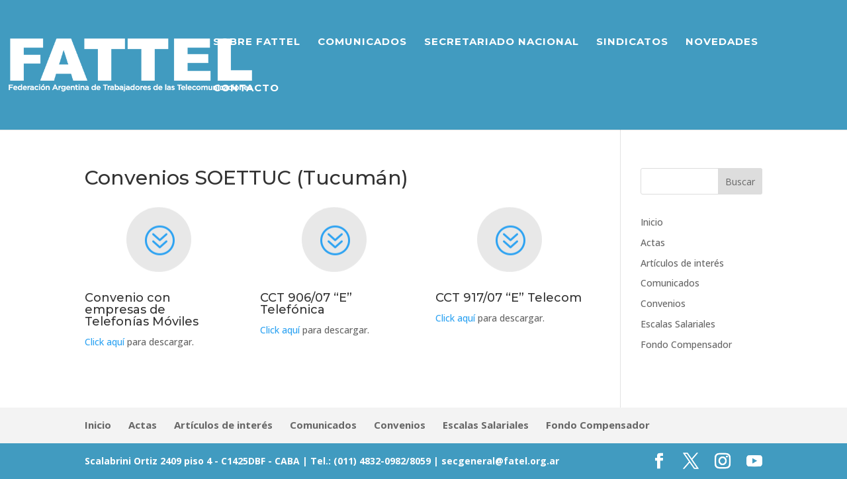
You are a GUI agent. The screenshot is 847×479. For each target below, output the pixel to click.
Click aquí (104, 341)
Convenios (663, 303)
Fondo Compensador (686, 344)
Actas (653, 242)
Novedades (722, 42)
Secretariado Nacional (501, 42)
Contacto (246, 88)
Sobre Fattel (256, 42)
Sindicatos (632, 42)
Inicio (652, 222)
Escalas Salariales (678, 324)
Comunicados (362, 42)
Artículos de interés (682, 263)
